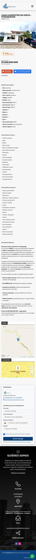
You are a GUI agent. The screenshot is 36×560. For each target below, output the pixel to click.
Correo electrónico (8, 414)
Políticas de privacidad (18, 473)
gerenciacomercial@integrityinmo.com (14, 399)
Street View (8, 53)
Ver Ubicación (14, 371)
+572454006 (18, 397)
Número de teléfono (8, 420)
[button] (1, 44)
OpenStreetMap (31, 356)
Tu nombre (6, 408)
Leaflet (21, 356)
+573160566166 (9, 397)
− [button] (3, 329)
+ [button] (3, 327)
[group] (18, 35)
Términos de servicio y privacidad (24, 442)
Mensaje (5, 426)
